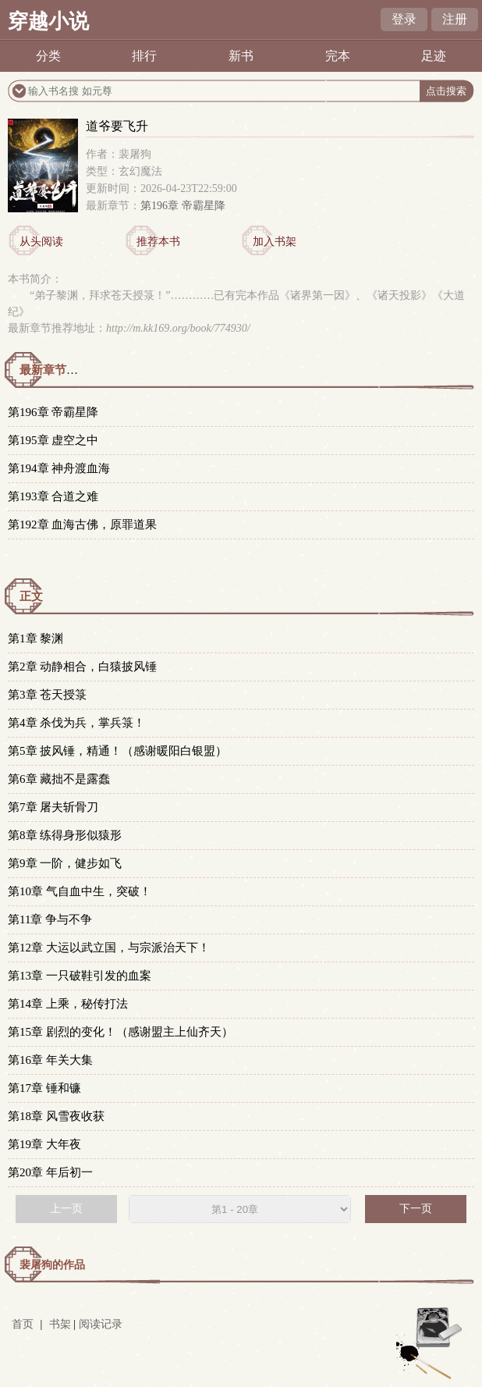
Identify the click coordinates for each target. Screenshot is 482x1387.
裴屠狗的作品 (52, 1265)
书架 (60, 1324)
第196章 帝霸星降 (182, 206)
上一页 (66, 1209)
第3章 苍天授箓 (47, 694)
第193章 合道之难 (53, 496)
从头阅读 (41, 241)
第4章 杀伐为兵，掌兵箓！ (76, 723)
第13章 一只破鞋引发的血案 (79, 975)
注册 (454, 19)
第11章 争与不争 (50, 919)
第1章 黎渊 (35, 638)
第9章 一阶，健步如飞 (65, 863)
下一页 (415, 1209)
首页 (23, 1324)
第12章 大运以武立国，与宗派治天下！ (109, 947)
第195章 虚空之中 (53, 440)
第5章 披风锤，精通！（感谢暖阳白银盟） (117, 751)
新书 (241, 55)
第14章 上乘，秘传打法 (68, 1004)
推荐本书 (158, 241)
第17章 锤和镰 (44, 1088)
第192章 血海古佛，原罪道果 (82, 524)
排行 (144, 55)
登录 (404, 19)
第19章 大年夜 (44, 1144)
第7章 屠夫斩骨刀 (53, 807)
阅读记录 (100, 1324)
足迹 (433, 55)
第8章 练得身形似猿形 (65, 835)
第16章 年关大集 (50, 1060)
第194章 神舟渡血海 (59, 468)
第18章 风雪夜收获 (56, 1116)
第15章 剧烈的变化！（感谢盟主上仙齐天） (120, 1032)
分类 (48, 55)
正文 (31, 596)
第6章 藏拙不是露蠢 (59, 779)
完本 (337, 55)
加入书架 (274, 241)
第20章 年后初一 (50, 1172)
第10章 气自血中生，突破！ (79, 891)
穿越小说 (48, 21)
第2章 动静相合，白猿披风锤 (82, 666)
